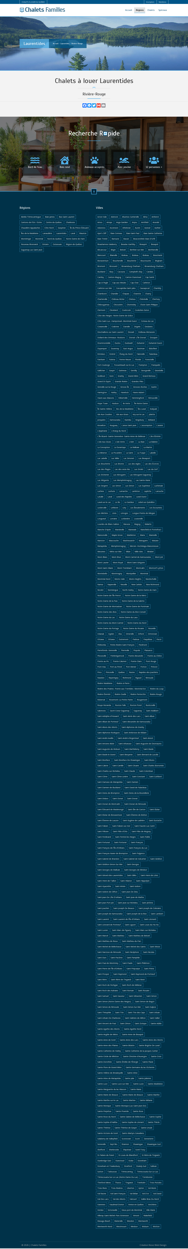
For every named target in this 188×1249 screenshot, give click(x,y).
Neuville (124, 585)
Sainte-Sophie (155, 1117)
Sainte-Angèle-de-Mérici (107, 1035)
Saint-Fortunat (103, 843)
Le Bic (117, 503)
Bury (111, 272)
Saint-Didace (102, 799)
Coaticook (126, 311)
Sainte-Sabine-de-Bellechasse (132, 1117)
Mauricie (82, 234)
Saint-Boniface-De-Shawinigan (127, 760)
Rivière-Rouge (77, 43)
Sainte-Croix (156, 1057)
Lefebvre (114, 508)
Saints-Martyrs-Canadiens (133, 1134)
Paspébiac (147, 640)
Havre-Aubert (138, 393)
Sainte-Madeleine (155, 1084)
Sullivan (153, 1167)
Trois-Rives (102, 1188)
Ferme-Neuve (125, 360)
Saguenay (138, 711)
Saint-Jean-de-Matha (135, 898)
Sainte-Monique (104, 1106)
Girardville (159, 371)
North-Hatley (128, 590)
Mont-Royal (118, 563)
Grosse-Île (124, 387)
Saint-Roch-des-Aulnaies (107, 991)
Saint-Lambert (157, 914)
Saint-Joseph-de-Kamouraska (109, 914)
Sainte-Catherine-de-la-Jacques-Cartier (141, 1051)
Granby (121, 376)
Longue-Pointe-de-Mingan (143, 514)
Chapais (125, 294)
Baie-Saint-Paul (132, 234)
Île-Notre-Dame (141, 404)
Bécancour (102, 250)
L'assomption (146, 426)
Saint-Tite (119, 1013)
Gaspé (112, 371)
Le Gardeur (129, 503)
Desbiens (149, 327)
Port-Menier (131, 667)
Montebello (102, 574)
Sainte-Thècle (154, 1123)
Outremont (123, 640)
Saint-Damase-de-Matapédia (109, 782)
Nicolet (100, 590)
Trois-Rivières (117, 1188)
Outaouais (57, 245)
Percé (159, 640)
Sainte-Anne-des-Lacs (129, 1040)
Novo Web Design (157, 1245)
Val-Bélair (134, 1194)
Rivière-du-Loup (157, 689)
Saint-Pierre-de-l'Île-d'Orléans (109, 969)
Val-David (157, 1194)
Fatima (112, 360)
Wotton (156, 1227)
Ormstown (152, 634)
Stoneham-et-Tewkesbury (108, 1167)
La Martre (147, 448)
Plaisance (148, 651)
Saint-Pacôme (117, 958)
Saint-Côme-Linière (120, 777)
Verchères (152, 1205)
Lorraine (113, 519)
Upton (141, 1188)
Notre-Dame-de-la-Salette (133, 601)
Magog (137, 525)
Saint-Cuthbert (155, 777)
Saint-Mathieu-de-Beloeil (139, 936)
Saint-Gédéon (156, 859)
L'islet (131, 442)
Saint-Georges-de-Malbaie (108, 870)
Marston (101, 541)
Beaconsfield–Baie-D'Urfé (144, 239)
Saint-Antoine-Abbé (105, 744)
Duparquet (102, 349)
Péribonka (101, 645)
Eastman (141, 349)
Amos (99, 223)
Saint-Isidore (135, 887)
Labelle (153, 453)
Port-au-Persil (116, 667)
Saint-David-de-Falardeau (135, 788)
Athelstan (126, 228)
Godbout (101, 376)
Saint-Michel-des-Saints (136, 947)
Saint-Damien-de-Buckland (108, 788)
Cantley (100, 278)
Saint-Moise (155, 947)
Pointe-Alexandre (135, 656)
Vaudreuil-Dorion (117, 1205)
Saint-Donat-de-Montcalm (108, 804)
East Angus (128, 349)
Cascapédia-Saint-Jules (126, 289)
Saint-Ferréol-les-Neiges (125, 837)
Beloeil (123, 250)
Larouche (159, 492)
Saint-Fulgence (138, 854)
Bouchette (131, 261)
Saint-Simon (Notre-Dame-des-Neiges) (114, 1002)
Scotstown (126, 1139)
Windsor (134, 1227)
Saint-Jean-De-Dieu (130, 892)
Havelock (125, 393)
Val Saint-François (118, 1194)
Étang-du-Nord (126, 354)
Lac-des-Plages (104, 470)
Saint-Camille (118, 766)
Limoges (124, 514)
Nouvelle (152, 629)
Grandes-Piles (137, 382)
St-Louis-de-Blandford (128, 1156)
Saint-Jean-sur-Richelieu (128, 903)
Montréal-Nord (103, 579)
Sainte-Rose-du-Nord (106, 1117)
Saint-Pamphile (133, 958)
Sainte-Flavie (147, 1062)
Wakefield (147, 1216)
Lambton (136, 492)
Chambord (102, 294)
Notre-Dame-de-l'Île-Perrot (109, 596)
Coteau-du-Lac (147, 321)
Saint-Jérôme (147, 903)
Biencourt (101, 256)
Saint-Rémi (102, 980)
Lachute (111, 492)
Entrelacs (101, 354)
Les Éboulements (137, 508)
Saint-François (137, 843)
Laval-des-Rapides (124, 497)
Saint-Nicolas (148, 953)
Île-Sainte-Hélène (104, 409)
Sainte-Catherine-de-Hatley (109, 1051)
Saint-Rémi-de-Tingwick (121, 980)
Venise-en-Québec (136, 1205)
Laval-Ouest (141, 497)
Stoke (130, 1161)
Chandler (114, 294)
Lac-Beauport (144, 459)
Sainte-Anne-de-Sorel (106, 1040)
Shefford (101, 1150)
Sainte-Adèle (156, 1024)
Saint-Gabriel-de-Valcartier (135, 859)
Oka (120, 634)
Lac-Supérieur (144, 486)
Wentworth (143, 1221)
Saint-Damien (132, 782)
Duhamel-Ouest (155, 343)
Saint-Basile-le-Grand (106, 755)
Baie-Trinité (102, 239)
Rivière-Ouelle (120, 695)
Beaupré (143, 245)
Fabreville (141, 354)
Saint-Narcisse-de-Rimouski (109, 953)
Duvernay (115, 349)
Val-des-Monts (119, 1199)
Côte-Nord (49, 228)
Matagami (143, 541)
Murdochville (151, 579)
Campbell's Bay (135, 272)
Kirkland (151, 420)
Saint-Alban (149, 717)
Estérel (112, 354)
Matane (155, 541)
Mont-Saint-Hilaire (105, 568)
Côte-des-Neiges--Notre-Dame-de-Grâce (115, 316)
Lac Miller (115, 459)
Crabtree (115, 327)
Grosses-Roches (140, 387)
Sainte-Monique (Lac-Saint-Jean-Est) (130, 1106)
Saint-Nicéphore (132, 953)
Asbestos (101, 228)
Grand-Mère (133, 376)
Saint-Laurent (103, 920)
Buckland (101, 272)
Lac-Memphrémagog (122, 481)
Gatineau (123, 371)
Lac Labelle (102, 459)
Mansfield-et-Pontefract (150, 530)
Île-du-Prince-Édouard (79, 228)
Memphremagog (118, 546)
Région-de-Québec (74, 245)
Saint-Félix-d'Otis (120, 832)
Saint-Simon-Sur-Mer (132, 1007)
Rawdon (100, 678)
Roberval (101, 700)
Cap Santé (149, 278)
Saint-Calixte (102, 766)
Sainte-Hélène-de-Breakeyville (110, 1073)
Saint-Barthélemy (131, 749)
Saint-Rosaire (143, 991)
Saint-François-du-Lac (138, 848)
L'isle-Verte (120, 442)
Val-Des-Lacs (103, 1199)
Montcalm (140, 568)
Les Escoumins (155, 508)
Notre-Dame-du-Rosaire (133, 629)
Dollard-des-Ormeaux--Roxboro (111, 338)
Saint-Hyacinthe (104, 887)
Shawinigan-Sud (154, 1145)
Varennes (101, 1205)
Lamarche (123, 492)
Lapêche (147, 492)
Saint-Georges (133, 865)
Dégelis (137, 327)
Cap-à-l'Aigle (102, 283)
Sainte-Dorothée (104, 1062)
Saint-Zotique (140, 1024)
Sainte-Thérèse (103, 1128)
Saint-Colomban (146, 771)
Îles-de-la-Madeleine (29, 234)
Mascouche (114, 541)
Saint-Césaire (133, 766)
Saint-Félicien (103, 832)
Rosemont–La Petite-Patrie (121, 700)
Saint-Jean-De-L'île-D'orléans (109, 898)
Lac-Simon (116, 486)
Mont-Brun (116, 557)
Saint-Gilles (131, 876)
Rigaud (138, 678)
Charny (148, 294)
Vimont (136, 1216)
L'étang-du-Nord (118, 431)
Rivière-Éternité (103, 695)
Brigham (158, 261)
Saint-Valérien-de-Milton (135, 1018)
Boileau (124, 256)
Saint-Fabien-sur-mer (121, 826)
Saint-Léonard (150, 920)
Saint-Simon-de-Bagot (144, 1002)
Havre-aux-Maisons (105, 398)
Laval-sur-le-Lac (104, 503)
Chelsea (132, 300)
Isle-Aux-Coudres (104, 415)
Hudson (115, 404)
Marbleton (131, 535)
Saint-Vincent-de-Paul (106, 1024)
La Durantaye (120, 448)
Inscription (150, 2)
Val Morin (152, 1188)
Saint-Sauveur (119, 996)
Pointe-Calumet (120, 662)
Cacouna (121, 272)
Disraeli (131, 332)
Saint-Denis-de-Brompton (108, 793)
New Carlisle (136, 585)
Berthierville (153, 250)
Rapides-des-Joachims (148, 673)
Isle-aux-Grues (122, 415)
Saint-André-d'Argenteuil (128, 739)
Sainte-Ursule (146, 1128)
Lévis (114, 514)
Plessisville (101, 656)
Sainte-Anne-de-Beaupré (132, 1035)
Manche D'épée (104, 530)
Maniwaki (132, 530)
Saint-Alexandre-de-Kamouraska (136, 722)
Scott (137, 1139)
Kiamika (128, 420)
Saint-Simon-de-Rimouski (108, 1007)
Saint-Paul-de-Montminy (107, 963)
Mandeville (119, 530)
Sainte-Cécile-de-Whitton (108, 1057)
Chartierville (102, 300)
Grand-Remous (149, 376)
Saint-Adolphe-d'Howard (108, 717)
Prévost (154, 667)
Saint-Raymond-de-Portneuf (143, 974)
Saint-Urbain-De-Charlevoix (109, 1018)
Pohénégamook (117, 656)
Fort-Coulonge (103, 365)
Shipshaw (127, 1150)
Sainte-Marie (135, 1090)
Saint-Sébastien (135, 996)
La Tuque (141, 453)
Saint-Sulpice (150, 1007)
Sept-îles (113, 1145)
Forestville (149, 360)
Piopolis (136, 651)
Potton (143, 667)
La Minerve (102, 453)
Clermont (101, 311)
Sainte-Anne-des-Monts (153, 1040)
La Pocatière (116, 453)
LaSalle (100, 497)
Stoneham (142, 1161)
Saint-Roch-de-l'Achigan (107, 985)
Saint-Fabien (102, 826)
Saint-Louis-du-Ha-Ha (149, 925)
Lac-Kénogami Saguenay (140, 475)
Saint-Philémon (143, 963)
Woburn (145, 1227)
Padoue (136, 640)
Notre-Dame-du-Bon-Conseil (133, 612)
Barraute (115, 239)
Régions (140, 10)
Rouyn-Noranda (104, 706)
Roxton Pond (136, 706)
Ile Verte (126, 404)
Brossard (113, 267)
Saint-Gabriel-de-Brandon (108, 859)
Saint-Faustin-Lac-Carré (144, 826)
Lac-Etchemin (103, 475)
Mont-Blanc (102, 557)
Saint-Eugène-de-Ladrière (134, 821)
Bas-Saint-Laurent (66, 217)
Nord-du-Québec (54, 239)
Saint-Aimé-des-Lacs (131, 717)
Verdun (100, 1210)
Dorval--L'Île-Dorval (137, 338)
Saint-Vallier (155, 1018)
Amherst (155, 217)
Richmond (127, 678)
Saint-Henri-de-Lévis (149, 876)
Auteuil (147, 228)
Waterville (118, 1221)
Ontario (45, 245)
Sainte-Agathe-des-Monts (108, 1029)
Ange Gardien (122, 223)
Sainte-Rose (138, 1112)
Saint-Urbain (154, 1013)
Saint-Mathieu (118, 936)
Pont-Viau (101, 667)
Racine (132, 673)
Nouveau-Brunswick (29, 245)
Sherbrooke (114, 1150)
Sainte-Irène (132, 1073)
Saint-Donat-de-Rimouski (135, 804)
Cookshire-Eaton (142, 311)
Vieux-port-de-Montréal (132, 1210)
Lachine (100, 492)
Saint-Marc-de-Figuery (121, 931)
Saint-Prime (149, 969)
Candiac (149, 272)
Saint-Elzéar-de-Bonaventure (109, 815)
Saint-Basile (148, 749)
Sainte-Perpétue (104, 1112)
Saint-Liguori (130, 925)
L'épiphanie (102, 431)
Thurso (118, 1183)
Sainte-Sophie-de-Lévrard (133, 1123)
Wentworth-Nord (104, 1227)
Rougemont (142, 700)
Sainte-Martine (129, 1101)
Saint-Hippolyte (142, 881)
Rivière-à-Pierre (123, 684)
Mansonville (102, 535)
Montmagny (116, 574)
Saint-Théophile (104, 1013)
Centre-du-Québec (54, 223)
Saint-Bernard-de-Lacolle (147, 755)
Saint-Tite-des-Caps (136, 1013)
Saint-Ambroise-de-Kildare (135, 733)
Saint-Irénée (120, 887)
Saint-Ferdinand (104, 837)
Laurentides (64, 43)
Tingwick (129, 1183)
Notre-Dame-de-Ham (75, 239)
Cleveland (114, 311)
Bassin (126, 239)
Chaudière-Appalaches (30, 228)
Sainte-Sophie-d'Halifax (107, 1123)
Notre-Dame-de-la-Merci (135, 596)
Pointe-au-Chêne (154, 656)
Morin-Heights (135, 579)
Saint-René (140, 980)
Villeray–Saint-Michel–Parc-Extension (113, 1216)
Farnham (101, 360)
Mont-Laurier (103, 563)
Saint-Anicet (148, 739)
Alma (145, 217)
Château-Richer (118, 300)
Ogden (111, 634)
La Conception (103, 448)
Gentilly (134, 371)
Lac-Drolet (138, 470)
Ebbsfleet (153, 349)
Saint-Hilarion (126, 881)
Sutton (100, 1172)
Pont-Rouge (151, 662)
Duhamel (140, 343)
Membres (162, 2)
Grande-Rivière (121, 382)
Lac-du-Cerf (153, 470)
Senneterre (148, 1139)
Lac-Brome (119, 464)
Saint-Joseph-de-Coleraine (150, 909)
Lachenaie (158, 486)
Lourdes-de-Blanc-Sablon (108, 525)
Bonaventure (102, 261)
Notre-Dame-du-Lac (106, 618)
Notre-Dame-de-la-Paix (107, 601)
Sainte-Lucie (138, 1084)
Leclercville (102, 508)
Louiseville (138, 519)
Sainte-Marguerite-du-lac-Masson (111, 1090)
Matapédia (102, 546)
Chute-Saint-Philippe (149, 305)
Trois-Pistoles (155, 1183)
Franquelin (155, 365)
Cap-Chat (134, 283)
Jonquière (101, 420)
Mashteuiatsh (129, 541)
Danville (126, 327)
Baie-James (50, 217)
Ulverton (130, 1188)
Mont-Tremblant (124, 568)
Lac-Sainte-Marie (143, 481)
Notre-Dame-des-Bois (107, 612)
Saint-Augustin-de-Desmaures (148, 744)
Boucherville (118, 261)
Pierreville (125, 651)
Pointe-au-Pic (103, 662)
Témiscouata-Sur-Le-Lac (147, 1172)
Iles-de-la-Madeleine (125, 409)
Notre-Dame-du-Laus (128, 618)
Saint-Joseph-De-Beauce (123, 909)
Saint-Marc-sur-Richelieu (145, 931)
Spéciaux (162, 10)
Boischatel (157, 256)
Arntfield (144, 223)
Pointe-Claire (136, 662)
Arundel (156, 223)
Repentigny (113, 678)
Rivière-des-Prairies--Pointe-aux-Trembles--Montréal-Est (121, 689)
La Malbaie (134, 448)
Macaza (126, 525)
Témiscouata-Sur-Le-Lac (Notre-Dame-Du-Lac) (117, 1177)
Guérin (154, 387)
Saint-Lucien (102, 931)
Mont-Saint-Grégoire (136, 563)
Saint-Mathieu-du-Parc (131, 942)
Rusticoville (150, 706)
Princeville (110, 673)
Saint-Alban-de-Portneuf (107, 722)
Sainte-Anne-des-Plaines (107, 1046)
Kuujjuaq (113, 426)
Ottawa (100, 640)
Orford (141, 634)
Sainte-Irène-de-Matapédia (109, 1079)
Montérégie (26, 239)
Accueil (128, 10)
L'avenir (159, 426)
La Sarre (129, 453)
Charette (137, 294)
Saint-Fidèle (145, 837)
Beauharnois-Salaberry (107, 245)
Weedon (130, 1221)
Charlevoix (70, 223)
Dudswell (129, 343)
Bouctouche (145, 261)
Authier (157, 228)
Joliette (152, 415)
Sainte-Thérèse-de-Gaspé (126, 1128)
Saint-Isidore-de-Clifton (107, 892)
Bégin (113, 250)
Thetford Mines (104, 1183)
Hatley (114, 393)
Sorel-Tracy (140, 1150)
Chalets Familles (38, 1245)
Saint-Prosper (103, 974)
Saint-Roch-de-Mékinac (132, 985)
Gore (111, 376)
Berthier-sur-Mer (137, 250)
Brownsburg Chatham (130, 267)
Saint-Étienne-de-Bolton (136, 815)
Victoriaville (112, 1210)
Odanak (100, 634)
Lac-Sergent (102, 486)
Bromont (101, 267)
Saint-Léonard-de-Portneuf (109, 925)
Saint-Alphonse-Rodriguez (108, 733)
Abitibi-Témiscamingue (31, 217)
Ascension (114, 228)
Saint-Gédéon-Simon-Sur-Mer (110, 865)
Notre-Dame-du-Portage (108, 629)
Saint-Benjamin (126, 755)
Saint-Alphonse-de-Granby (133, 728)
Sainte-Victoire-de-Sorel (107, 1134)
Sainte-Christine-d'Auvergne (135, 1057)
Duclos (118, 343)
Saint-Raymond (120, 974)
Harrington (102, 393)
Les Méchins (102, 514)
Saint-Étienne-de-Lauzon (108, 821)
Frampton (143, 365)
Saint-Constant (138, 777)
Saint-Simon (151, 996)
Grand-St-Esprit (104, 382)
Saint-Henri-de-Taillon (106, 881)
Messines (101, 552)
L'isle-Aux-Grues (104, 442)
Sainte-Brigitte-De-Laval (149, 1046)
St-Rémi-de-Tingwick (151, 1156)
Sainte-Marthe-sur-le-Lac (108, 1101)
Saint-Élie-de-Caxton (136, 810)
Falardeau (153, 354)
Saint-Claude (129, 771)
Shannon (125, 1145)
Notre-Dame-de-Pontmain (137, 607)
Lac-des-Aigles (134, 464)
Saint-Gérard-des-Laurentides (110, 876)
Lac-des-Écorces (152, 464)
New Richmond (152, 585)
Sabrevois (101, 711)
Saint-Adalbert (152, 711)
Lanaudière (47, 234)
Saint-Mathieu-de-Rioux (107, 942)
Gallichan (101, 371)
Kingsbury (139, 420)
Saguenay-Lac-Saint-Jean (31, 250)
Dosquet (153, 338)
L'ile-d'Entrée (155, 437)
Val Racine (101, 1194)
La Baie (141, 442)
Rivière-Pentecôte (138, 695)
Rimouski (149, 678)
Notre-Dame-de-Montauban (109, 607)
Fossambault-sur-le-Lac (124, 365)
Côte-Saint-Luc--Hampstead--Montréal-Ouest (117, 321)
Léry (124, 508)
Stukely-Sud (141, 1167)
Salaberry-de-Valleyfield (107, 1139)
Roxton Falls (120, 706)
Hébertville (123, 398)
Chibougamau (103, 305)
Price (99, 673)
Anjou (134, 223)
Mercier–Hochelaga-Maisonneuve (144, 546)
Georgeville (146, 371)
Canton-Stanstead (133, 278)
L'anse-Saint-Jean (129, 426)
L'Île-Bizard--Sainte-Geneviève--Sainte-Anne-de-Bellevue (121, 437)
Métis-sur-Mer (116, 552)
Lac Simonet (129, 459)
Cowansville (102, 327)
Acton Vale (102, 217)
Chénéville (144, 300)
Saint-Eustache (155, 821)
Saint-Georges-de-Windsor (135, 870)
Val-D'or (145, 1194)
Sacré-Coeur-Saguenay (119, 711)
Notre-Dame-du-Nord (136, 623)
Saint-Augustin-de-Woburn (108, 749)
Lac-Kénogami (119, 475)
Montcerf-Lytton (156, 568)
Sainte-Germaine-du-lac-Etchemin (140, 1068)
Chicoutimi (118, 305)
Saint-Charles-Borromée (153, 766)
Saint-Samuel (103, 996)
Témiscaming (127, 1172)
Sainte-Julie (129, 1079)
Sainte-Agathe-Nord (132, 1029)
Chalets (151, 10)
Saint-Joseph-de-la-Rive (137, 914)
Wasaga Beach (103, 1221)
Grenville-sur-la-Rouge (106, 387)
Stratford (128, 1167)
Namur (100, 585)
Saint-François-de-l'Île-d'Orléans (111, 848)
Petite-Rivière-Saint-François (122, 645)
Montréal (39, 239)
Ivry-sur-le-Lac (139, 415)
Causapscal (144, 289)
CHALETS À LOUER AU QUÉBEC (33, 2)
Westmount (121, 1227)
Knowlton (101, 426)
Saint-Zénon (125, 1024)
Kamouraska (115, 420)
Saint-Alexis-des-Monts (107, 728)
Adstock (114, 217)
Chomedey (131, 305)
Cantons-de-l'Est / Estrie (31, 223)
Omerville (130, 634)
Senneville (101, 1145)
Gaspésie (62, 228)
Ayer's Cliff (101, 234)
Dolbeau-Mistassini (146, 332)
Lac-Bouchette (103, 464)
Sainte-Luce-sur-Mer (120, 1084)
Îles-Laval (142, 409)
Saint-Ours (101, 958)
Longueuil (101, 519)
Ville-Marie (150, 1210)
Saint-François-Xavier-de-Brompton (112, 854)
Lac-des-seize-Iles (122, 470)
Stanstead (119, 1161)
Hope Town (102, 404)
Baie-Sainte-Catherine (152, 234)
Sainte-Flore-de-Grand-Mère (109, 1068)
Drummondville (103, 343)
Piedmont (143, 645)
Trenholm (141, 1183)
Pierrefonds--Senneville (107, 651)
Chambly (157, 289)
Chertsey (156, 300)
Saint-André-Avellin (105, 739)
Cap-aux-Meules (119, 283)
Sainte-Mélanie (146, 1101)
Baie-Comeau (116, 234)
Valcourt (133, 1199)
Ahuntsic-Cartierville (130, 217)
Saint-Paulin (127, 963)
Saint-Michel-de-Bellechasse (109, 947)
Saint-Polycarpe (133, 969)
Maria (142, 535)
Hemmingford (138, 398)
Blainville (113, 256)
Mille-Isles (139, 552)
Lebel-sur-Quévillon (146, 503)
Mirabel (150, 552)
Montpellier (131, 574)
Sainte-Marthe (153, 1095)
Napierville (111, 585)
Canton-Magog (114, 278)
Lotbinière (125, 519)
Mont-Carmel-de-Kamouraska (138, 557)
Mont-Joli (159, 557)
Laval (73, 234)
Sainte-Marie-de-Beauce (107, 1095)
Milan (128, 552)
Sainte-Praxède (122, 1112)
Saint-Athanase (124, 744)
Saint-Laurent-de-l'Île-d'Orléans (126, 920)
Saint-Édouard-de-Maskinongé (110, 810)
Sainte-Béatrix (128, 1046)
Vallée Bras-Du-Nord (150, 1199)
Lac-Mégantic (103, 481)
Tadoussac (112, 1172)
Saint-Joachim (103, 909)
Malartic (148, 525)
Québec (121, 673)
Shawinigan (138, 1145)
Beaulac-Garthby (128, 245)
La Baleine (153, 442)
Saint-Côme (102, 777)
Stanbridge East (104, 1161)
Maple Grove (117, 535)
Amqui (109, 223)
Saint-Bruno (149, 760)
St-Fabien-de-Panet (105, 1156)
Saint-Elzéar (155, 810)
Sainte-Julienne (144, 1079)
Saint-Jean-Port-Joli (105, 903)
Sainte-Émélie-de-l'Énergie (127, 1062)
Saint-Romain (128, 991)
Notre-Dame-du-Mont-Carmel (110, 623)
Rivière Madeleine (104, 684)
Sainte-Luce (102, 1084)
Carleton (146, 283)
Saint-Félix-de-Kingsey (141, 832)
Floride (138, 360)
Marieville (153, 535)
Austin (137, 228)
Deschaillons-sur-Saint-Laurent (110, 332)
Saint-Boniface (103, 760)
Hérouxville (153, 398)
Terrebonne (147, 1177)
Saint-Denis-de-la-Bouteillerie (136, 793)
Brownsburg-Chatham (154, 267)
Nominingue (113, 590)
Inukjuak (153, 409)
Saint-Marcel (102, 936)
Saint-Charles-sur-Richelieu (108, 771)
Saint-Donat (118, 799)
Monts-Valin (119, 579)
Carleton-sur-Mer (104, 289)
